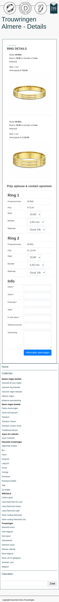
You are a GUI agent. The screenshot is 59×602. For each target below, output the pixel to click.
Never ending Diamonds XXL (14, 519)
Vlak (3, 485)
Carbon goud (7, 497)
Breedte (11, 221)
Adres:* (11, 294)
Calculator (7, 574)
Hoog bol (5, 459)
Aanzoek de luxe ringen (11, 383)
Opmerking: (12, 332)
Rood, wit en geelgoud (11, 558)
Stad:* (10, 310)
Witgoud (5, 567)
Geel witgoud (7, 532)
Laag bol (5, 463)
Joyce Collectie (8, 438)
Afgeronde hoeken (9, 446)
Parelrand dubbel (9, 481)
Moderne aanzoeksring (11, 400)
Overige (5, 472)
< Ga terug (11, 45)
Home (5, 366)
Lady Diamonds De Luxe (12, 502)
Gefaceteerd (7, 540)
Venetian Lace (8, 562)
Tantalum (5, 417)
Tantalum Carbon (9, 421)
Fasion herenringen (10, 408)
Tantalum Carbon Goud (11, 426)
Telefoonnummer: (15, 325)
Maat (10, 213)
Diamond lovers (8, 527)
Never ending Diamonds (12, 515)
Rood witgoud (7, 554)
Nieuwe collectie (8, 549)
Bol (3, 450)
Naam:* (11, 287)
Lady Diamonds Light (11, 511)
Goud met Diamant (10, 413)
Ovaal (4, 468)
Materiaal (11, 228)
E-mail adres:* (14, 317)
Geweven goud (8, 545)
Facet (4, 455)
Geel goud (6, 536)
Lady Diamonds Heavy (11, 506)
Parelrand (6, 476)
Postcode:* (12, 302)
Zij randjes (6, 490)
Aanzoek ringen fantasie (12, 392)
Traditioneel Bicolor (10, 430)
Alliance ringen (8, 396)
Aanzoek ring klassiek (11, 387)
